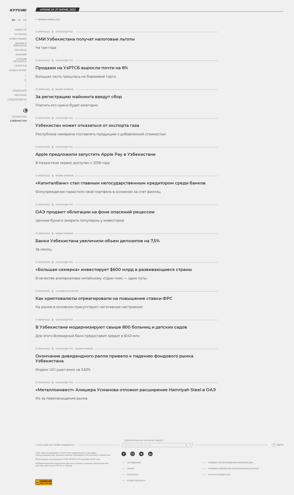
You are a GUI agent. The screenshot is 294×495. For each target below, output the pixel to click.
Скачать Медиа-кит (219, 475)
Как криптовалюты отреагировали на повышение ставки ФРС (103, 298)
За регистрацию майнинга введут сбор (78, 96)
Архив (130, 469)
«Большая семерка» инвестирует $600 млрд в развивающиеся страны (113, 269)
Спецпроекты (17, 94)
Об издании (134, 463)
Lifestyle (20, 60)
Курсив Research (15, 55)
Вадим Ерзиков (64, 89)
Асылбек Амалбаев (67, 291)
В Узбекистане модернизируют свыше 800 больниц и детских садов (111, 327)
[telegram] (141, 454)
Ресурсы (20, 46)
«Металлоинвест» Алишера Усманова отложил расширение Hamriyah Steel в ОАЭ (125, 389)
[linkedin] (150, 454)
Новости (20, 28)
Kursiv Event (18, 64)
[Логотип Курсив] (16, 9)
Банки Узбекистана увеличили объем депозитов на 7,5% (97, 240)
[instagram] (132, 454)
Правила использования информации (230, 463)
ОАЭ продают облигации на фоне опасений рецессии (94, 211)
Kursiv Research (136, 481)
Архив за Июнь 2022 (47, 19)
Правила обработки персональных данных (233, 469)
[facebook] (124, 454)
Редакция (19, 85)
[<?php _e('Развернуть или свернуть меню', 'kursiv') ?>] (24, 104)
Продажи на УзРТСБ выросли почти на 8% (81, 67)
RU (13, 19)
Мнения (20, 51)
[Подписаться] (189, 445)
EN (23, 19)
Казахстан (19, 110)
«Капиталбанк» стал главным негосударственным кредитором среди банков (120, 183)
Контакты (132, 475)
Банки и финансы (15, 42)
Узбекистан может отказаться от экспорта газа (87, 125)
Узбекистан (18, 114)
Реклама (20, 89)
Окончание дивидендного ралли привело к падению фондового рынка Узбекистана (114, 358)
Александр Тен (64, 32)
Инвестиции (18, 37)
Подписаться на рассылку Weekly (144, 440)
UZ (18, 19)
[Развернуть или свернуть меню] (24, 74)
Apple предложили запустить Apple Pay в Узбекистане (95, 154)
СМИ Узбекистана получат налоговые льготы (85, 39)
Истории (20, 33)
